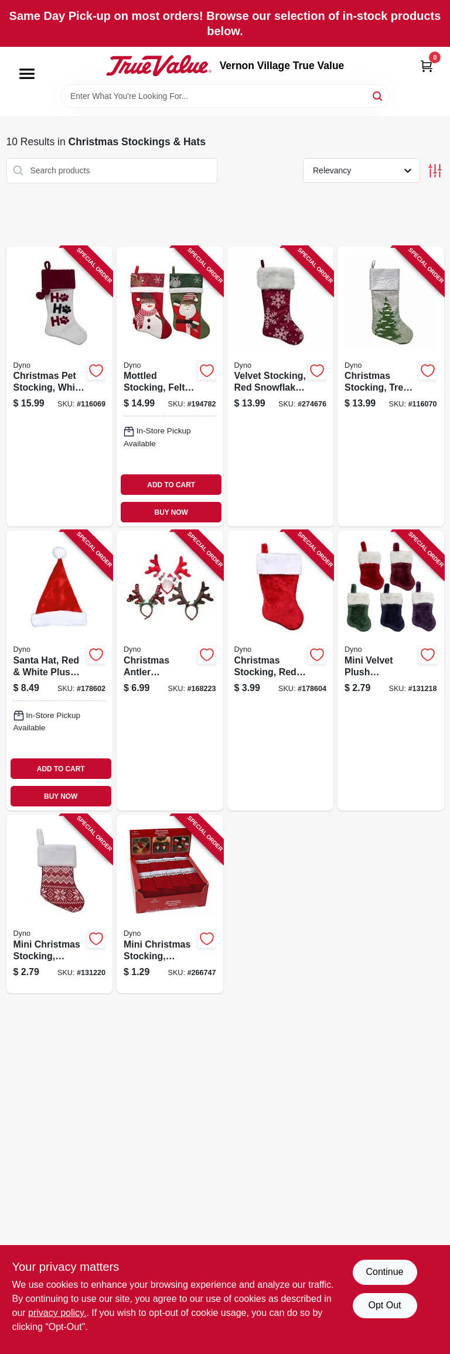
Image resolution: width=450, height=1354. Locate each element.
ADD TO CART (171, 485)
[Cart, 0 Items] (426, 66)
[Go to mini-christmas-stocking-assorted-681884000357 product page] (170, 904)
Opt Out (384, 1305)
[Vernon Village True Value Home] (159, 65)
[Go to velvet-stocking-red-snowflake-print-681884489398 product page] (280, 386)
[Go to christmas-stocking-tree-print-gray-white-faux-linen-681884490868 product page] (391, 386)
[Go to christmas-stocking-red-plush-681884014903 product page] (280, 671)
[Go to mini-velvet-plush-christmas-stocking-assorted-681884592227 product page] (391, 671)
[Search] (378, 95)
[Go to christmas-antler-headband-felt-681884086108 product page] (170, 671)
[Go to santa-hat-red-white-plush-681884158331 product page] (59, 671)
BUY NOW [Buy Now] (171, 512)
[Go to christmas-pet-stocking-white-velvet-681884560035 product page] (59, 386)
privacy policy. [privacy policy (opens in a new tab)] (57, 1313)
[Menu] (27, 73)
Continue (384, 1272)
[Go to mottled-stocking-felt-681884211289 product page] (170, 386)
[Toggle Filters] (435, 170)
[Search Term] (225, 96)
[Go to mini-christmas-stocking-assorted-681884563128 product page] (59, 904)
